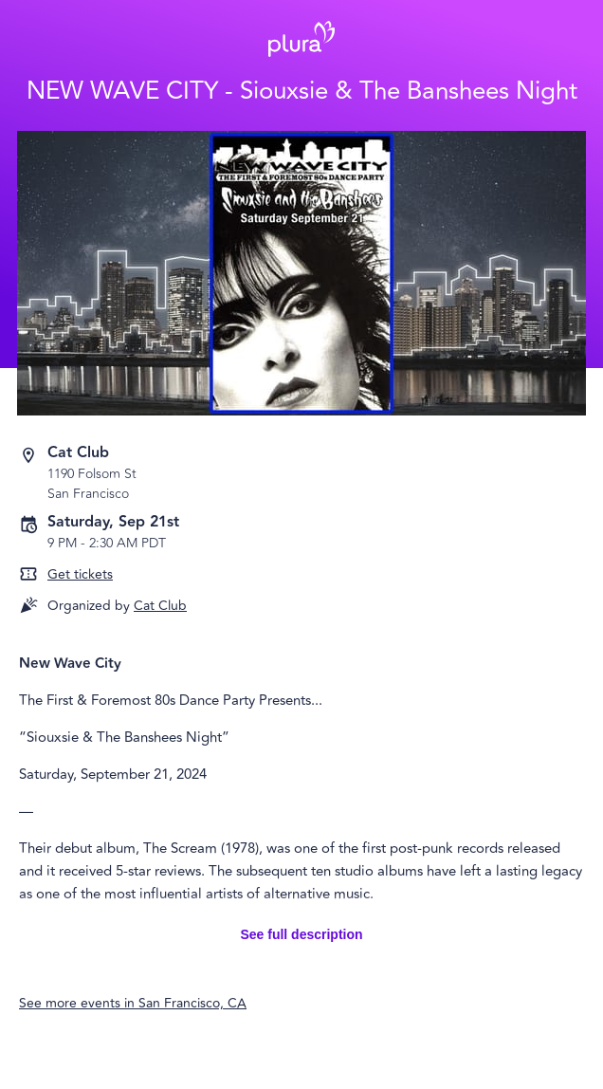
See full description (301, 934)
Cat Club (160, 606)
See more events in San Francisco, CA (133, 1003)
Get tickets (80, 574)
